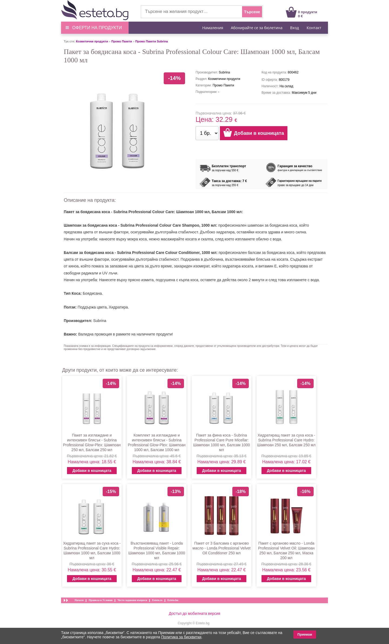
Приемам (304, 634)
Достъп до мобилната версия (194, 613)
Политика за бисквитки (181, 637)
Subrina (99, 320)
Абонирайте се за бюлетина (256, 27)
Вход (294, 27)
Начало (79, 600)
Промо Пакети (121, 41)
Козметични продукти (92, 41)
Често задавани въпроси (132, 600)
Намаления (212, 27)
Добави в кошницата (91, 470)
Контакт (314, 27)
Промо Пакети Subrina (151, 41)
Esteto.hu (172, 600)
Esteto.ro (157, 600)
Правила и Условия (101, 600)
